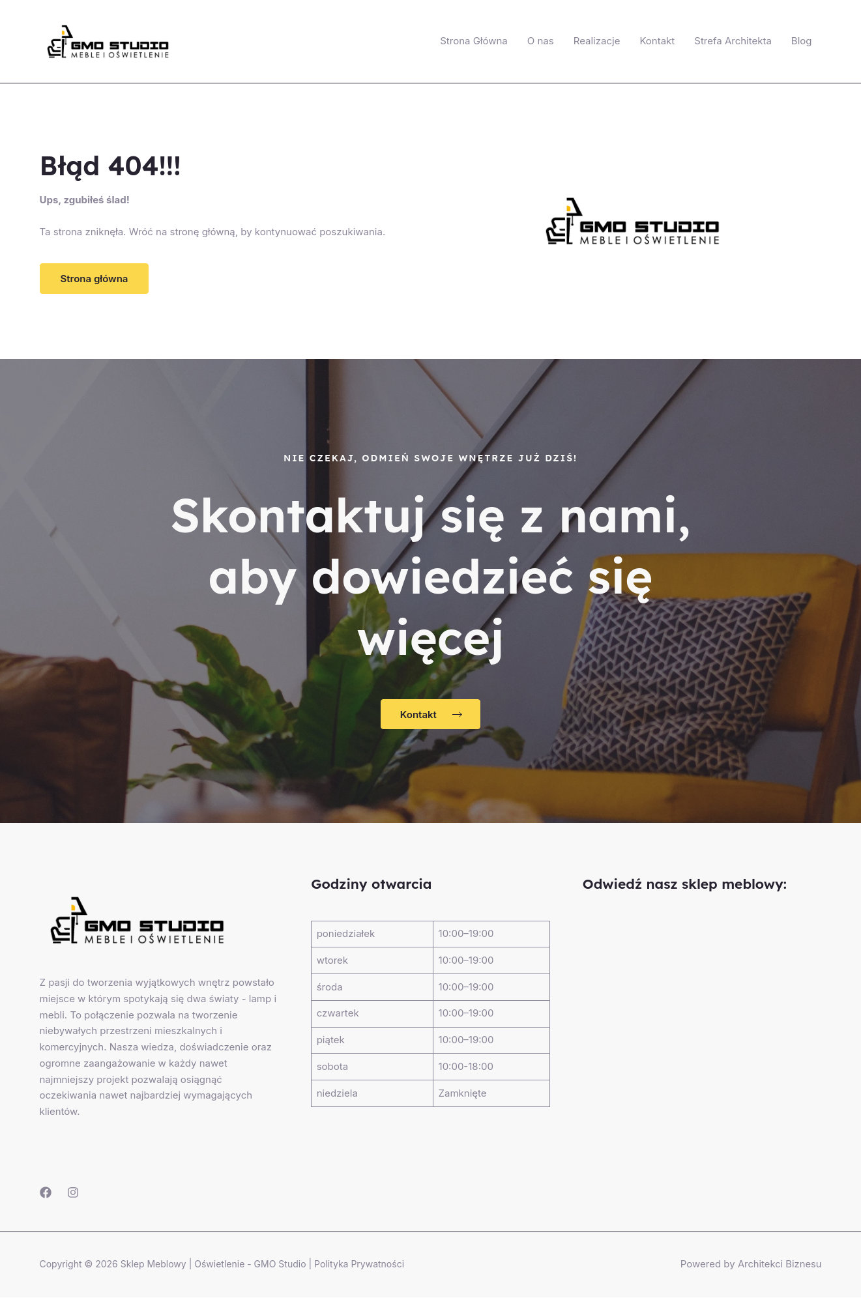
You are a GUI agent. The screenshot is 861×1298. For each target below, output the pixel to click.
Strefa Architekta (733, 41)
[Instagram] (73, 1193)
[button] (94, 278)
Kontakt (657, 41)
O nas (540, 41)
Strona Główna (474, 41)
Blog (801, 41)
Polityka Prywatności (359, 1264)
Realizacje (597, 41)
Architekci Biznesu (779, 1264)
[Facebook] (45, 1193)
